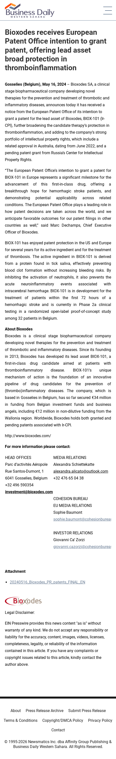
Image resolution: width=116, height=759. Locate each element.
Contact (58, 730)
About (16, 710)
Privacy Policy (100, 720)
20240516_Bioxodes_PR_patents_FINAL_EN (47, 582)
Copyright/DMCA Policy (62, 720)
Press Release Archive (44, 710)
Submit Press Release (87, 710)
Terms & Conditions (20, 720)
